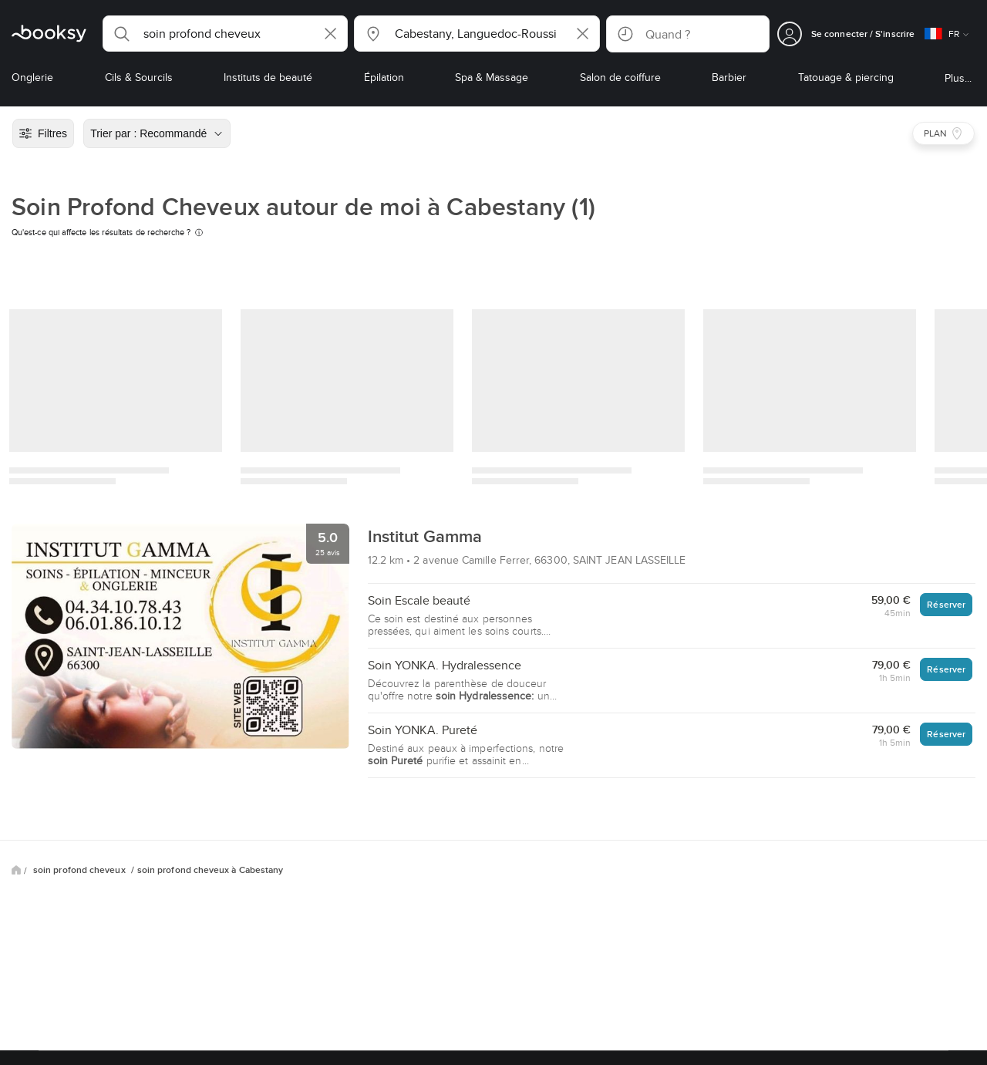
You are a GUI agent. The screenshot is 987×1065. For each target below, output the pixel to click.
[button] (225, 33)
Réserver (946, 604)
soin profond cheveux (80, 870)
